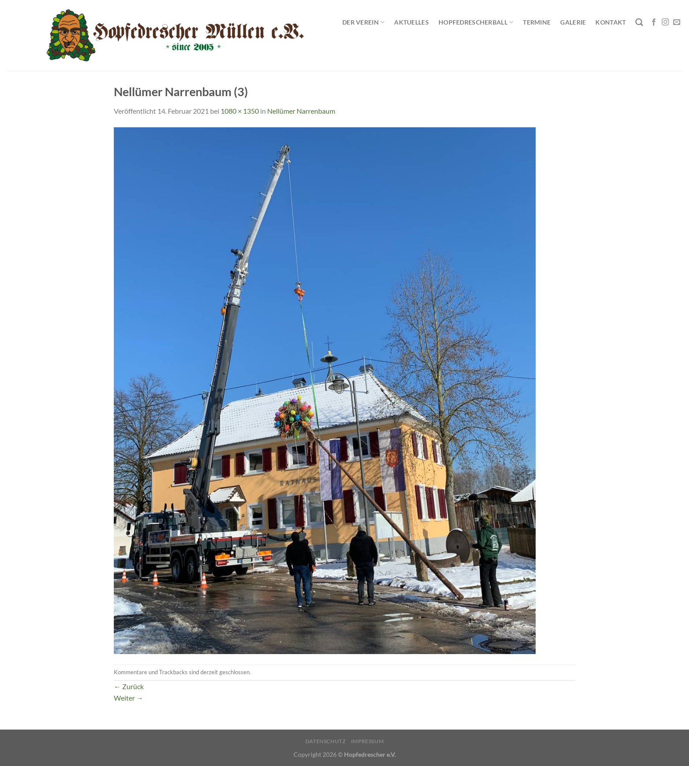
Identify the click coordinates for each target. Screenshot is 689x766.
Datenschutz (325, 741)
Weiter (128, 698)
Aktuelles (411, 22)
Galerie (573, 22)
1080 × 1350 (240, 111)
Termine (537, 22)
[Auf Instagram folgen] (665, 22)
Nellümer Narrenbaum (301, 111)
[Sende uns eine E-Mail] (676, 22)
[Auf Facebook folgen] (653, 22)
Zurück (129, 686)
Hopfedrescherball (476, 22)
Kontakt (610, 22)
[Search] (639, 23)
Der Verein (363, 22)
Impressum (367, 741)
